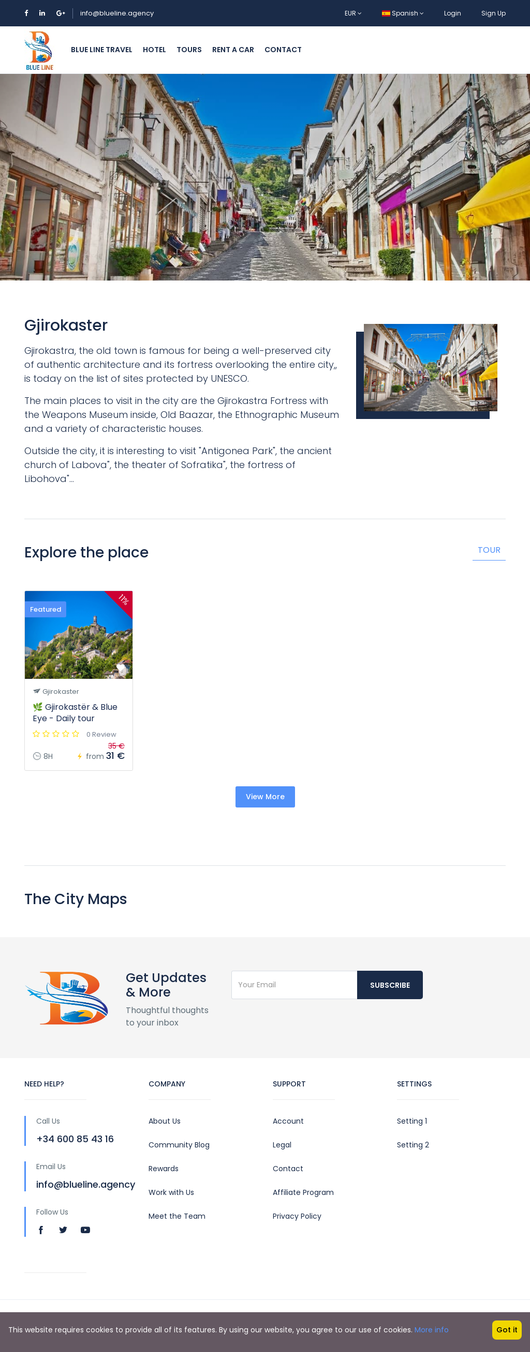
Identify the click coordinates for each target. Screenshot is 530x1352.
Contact (283, 49)
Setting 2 (413, 1145)
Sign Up (493, 13)
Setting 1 (412, 1121)
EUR (353, 13)
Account (288, 1121)
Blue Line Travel (101, 49)
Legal (282, 1145)
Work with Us (171, 1192)
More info (432, 1330)
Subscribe (390, 985)
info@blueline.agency (117, 13)
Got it (507, 1330)
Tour (489, 550)
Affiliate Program (303, 1192)
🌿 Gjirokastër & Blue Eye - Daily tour (75, 712)
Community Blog (179, 1145)
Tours (189, 49)
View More (265, 796)
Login (452, 13)
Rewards (164, 1168)
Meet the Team (177, 1216)
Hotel (154, 49)
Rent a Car (233, 49)
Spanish (403, 13)
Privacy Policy (297, 1216)
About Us (165, 1121)
